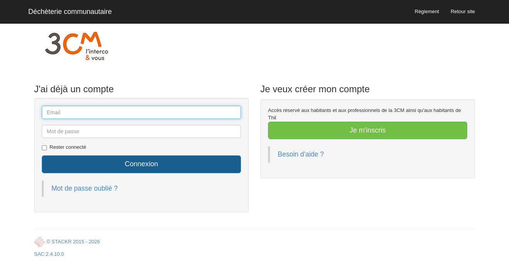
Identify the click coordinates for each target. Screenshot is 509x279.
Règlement (427, 11)
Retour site (463, 11)
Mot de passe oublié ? (84, 188)
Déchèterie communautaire (70, 12)
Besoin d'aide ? (301, 154)
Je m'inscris (368, 130)
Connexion (141, 164)
